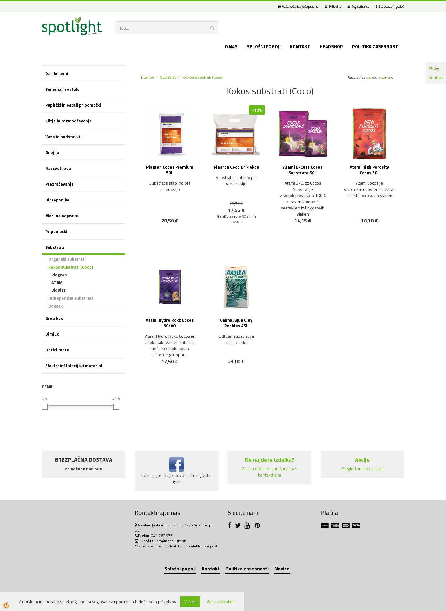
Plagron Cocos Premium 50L (169, 170)
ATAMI (57, 282)
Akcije (434, 68)
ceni (372, 77)
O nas (231, 46)
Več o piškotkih (221, 602)
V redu (190, 601)
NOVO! (239, 238)
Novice (282, 568)
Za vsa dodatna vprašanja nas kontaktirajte (269, 471)
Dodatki (56, 306)
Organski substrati (67, 259)
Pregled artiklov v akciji (362, 468)
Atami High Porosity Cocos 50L (369, 170)
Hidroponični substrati (70, 298)
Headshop (331, 46)
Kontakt (436, 77)
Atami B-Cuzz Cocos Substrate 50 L (302, 170)
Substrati (168, 77)
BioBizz (58, 290)
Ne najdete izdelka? (269, 459)
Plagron (59, 275)
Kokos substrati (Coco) (70, 267)
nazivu (386, 77)
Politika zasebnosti (376, 46)
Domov (147, 77)
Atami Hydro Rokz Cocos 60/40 (170, 323)
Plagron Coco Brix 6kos (236, 167)
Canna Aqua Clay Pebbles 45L (236, 323)
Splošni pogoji (264, 46)
